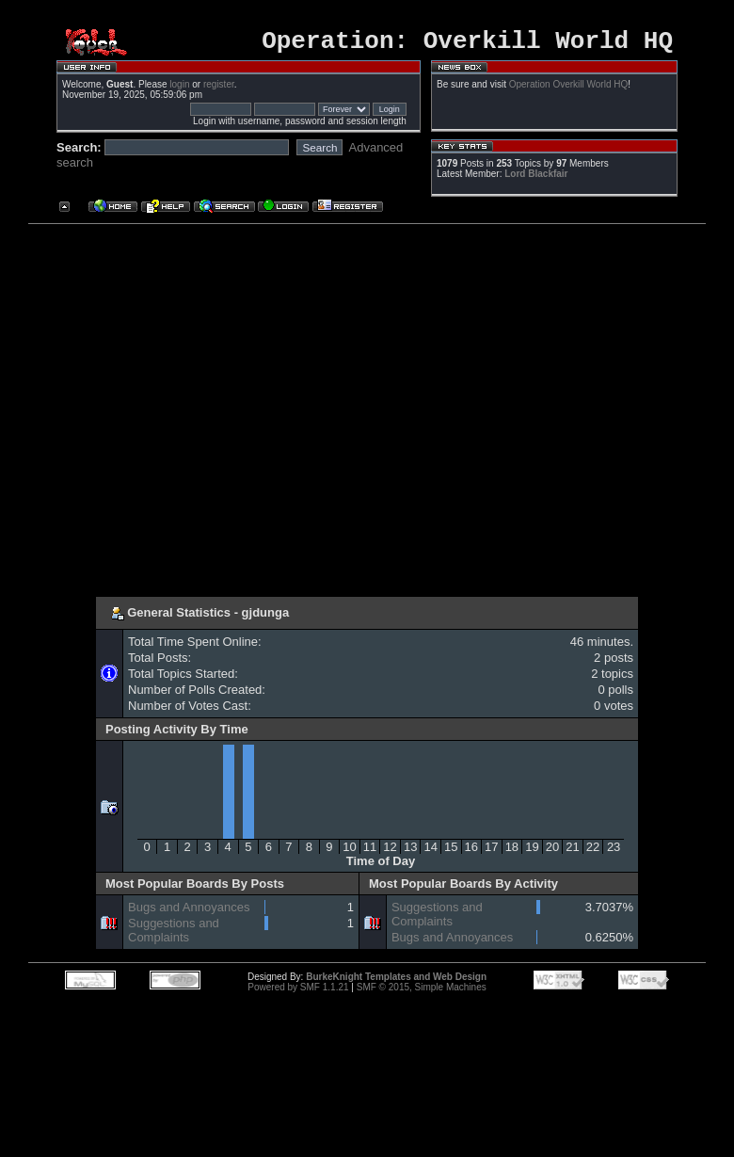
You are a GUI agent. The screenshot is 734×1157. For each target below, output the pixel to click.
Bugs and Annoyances (188, 913)
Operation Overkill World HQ (569, 90)
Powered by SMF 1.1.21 (297, 993)
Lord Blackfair (535, 179)
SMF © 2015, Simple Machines (422, 993)
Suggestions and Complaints (173, 936)
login (179, 90)
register (218, 90)
